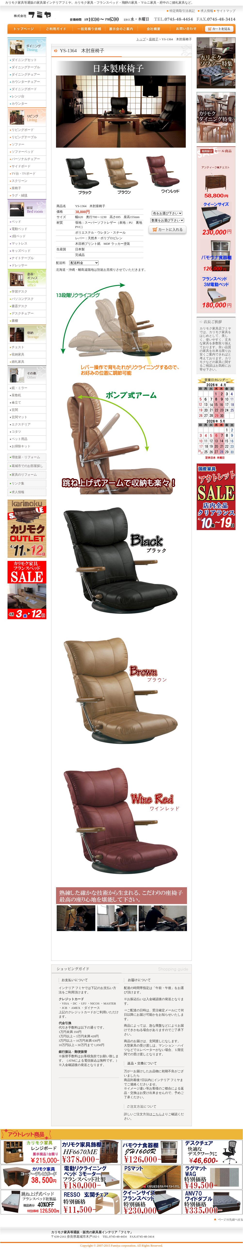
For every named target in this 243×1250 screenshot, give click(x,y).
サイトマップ (226, 11)
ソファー (18, 144)
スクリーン (19, 181)
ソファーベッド (23, 151)
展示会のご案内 (121, 28)
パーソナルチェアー (26, 159)
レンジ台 (18, 96)
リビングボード (23, 130)
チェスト (18, 347)
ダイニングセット (24, 60)
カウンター (19, 103)
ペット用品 (19, 439)
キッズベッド (21, 251)
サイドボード (21, 166)
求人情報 (207, 11)
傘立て (16, 402)
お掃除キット (21, 446)
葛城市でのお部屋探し (27, 466)
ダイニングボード (24, 89)
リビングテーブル (24, 137)
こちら (157, 1114)
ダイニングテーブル (26, 67)
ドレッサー (19, 265)
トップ (141, 39)
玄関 (15, 410)
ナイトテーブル (23, 258)
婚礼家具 (18, 361)
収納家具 (18, 354)
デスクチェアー (23, 313)
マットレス (19, 243)
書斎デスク (19, 306)
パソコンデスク (23, 299)
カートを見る (219, 28)
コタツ (16, 431)
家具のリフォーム (24, 474)
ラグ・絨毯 (19, 195)
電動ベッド (19, 229)
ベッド (16, 221)
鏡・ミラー (19, 388)
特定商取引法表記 (182, 11)
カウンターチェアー (26, 82)
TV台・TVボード (24, 173)
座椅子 (16, 188)
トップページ (23, 28)
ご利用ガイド (56, 28)
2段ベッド (19, 236)
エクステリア (21, 424)
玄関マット (19, 417)
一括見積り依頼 (89, 28)
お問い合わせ (186, 28)
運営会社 (154, 28)
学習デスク (19, 291)
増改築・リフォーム (26, 457)
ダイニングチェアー (26, 74)
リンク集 (18, 483)
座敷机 (16, 395)
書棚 (15, 320)
